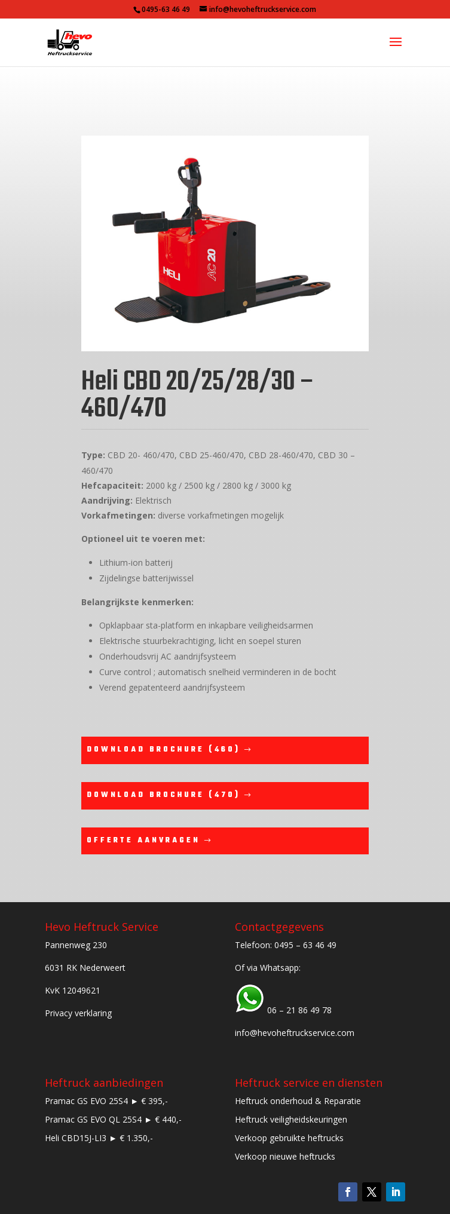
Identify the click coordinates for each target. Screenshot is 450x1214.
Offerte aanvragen (143, 841)
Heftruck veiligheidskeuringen (291, 1119)
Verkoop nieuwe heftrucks (285, 1156)
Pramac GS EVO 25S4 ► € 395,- (106, 1100)
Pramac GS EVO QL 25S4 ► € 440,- (113, 1119)
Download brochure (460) (163, 750)
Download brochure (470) (163, 795)
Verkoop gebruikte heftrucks (289, 1138)
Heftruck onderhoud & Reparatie (298, 1100)
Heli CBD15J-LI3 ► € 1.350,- (99, 1138)
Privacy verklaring (78, 1013)
